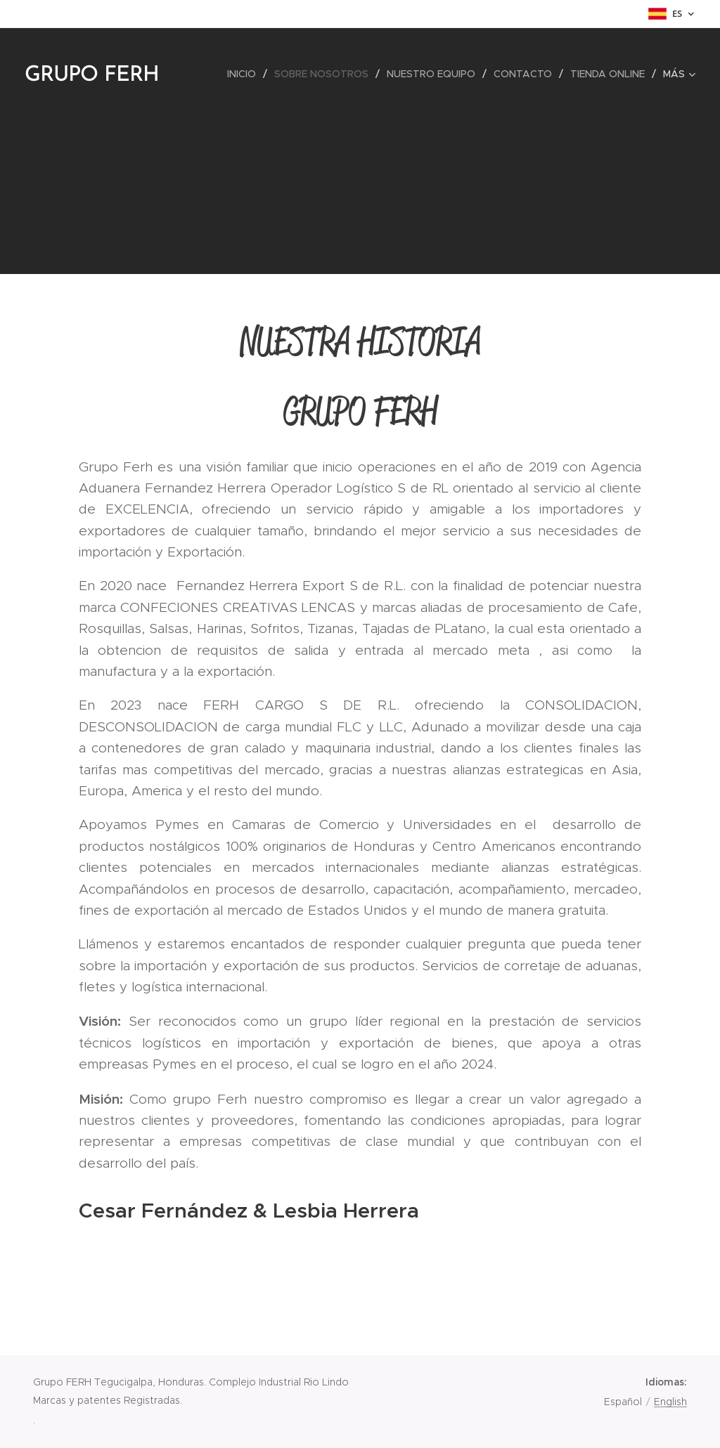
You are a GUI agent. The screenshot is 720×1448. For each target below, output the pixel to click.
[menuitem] (245, 73)
